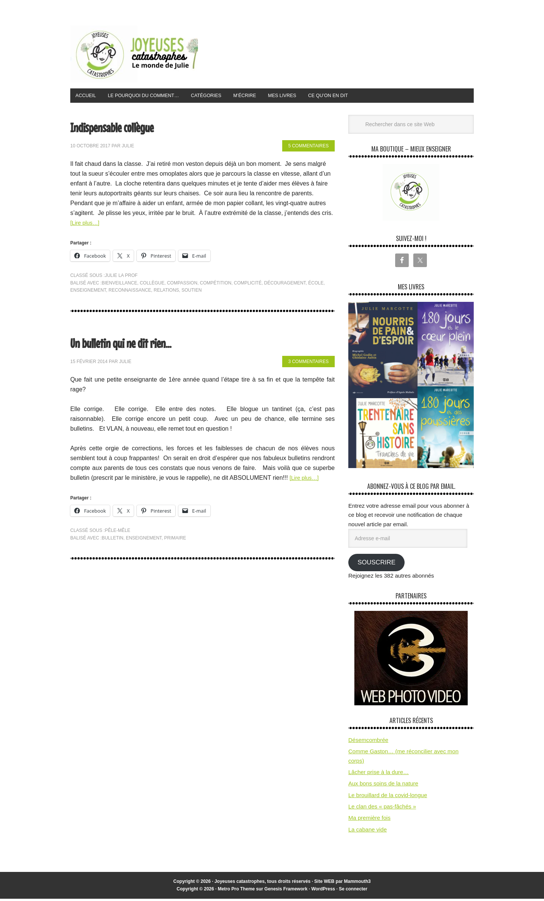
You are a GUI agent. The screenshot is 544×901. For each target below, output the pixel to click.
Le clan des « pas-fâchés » (382, 808)
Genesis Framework (286, 891)
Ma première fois (369, 820)
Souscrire (376, 564)
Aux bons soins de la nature (383, 786)
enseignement (88, 292)
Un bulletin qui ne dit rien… (141, 343)
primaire (175, 540)
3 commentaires (308, 364)
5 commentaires (308, 148)
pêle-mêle (117, 532)
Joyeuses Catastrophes (134, 54)
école (316, 285)
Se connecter (353, 891)
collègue (152, 285)
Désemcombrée (368, 742)
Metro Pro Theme (236, 891)
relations (166, 292)
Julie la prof (121, 277)
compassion (182, 285)
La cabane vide (367, 831)
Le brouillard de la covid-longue (387, 797)
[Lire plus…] (86, 225)
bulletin (112, 540)
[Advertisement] (336, 53)
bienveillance (119, 285)
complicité (247, 285)
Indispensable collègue (128, 127)
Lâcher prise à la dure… (378, 774)
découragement (285, 285)
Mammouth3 (357, 883)
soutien (192, 292)
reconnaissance (129, 292)
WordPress (323, 891)
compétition (215, 285)
